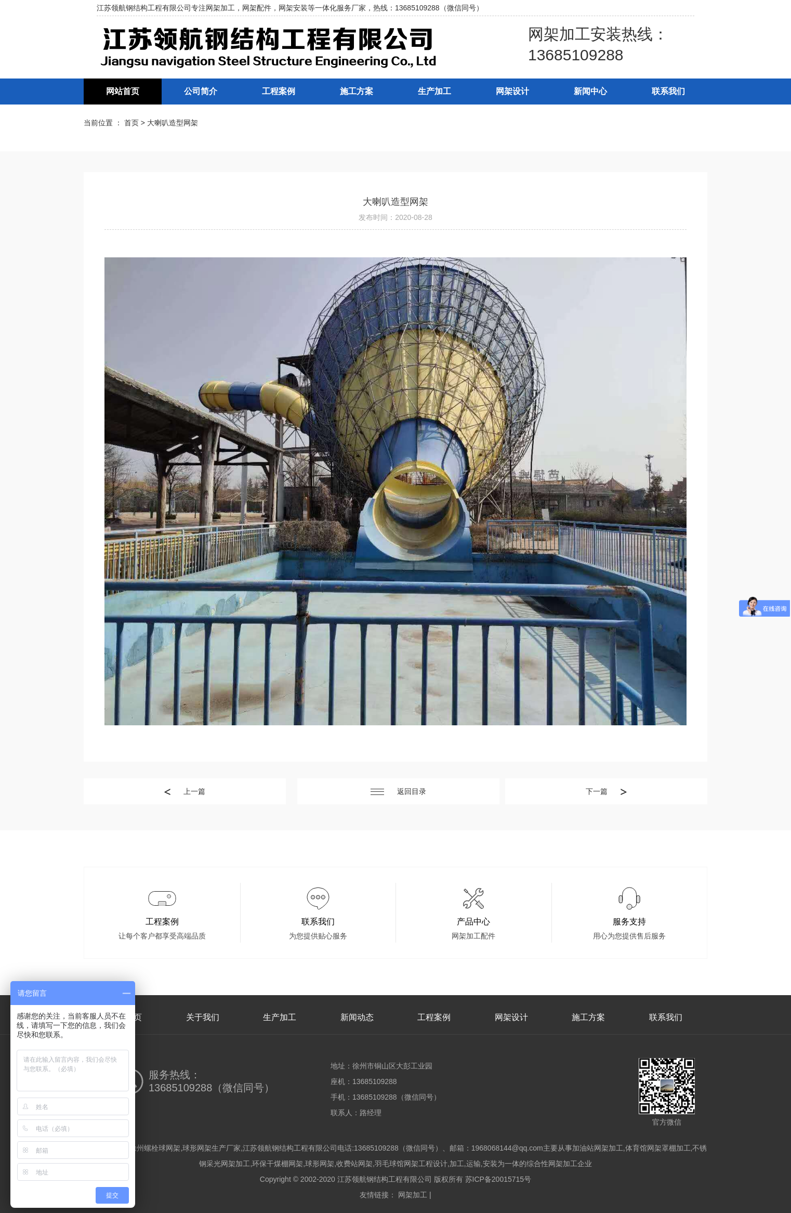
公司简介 (200, 91)
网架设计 (512, 91)
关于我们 (202, 1017)
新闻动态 (357, 1017)
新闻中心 (590, 91)
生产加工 (434, 91)
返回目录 (398, 791)
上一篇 (184, 791)
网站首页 (122, 91)
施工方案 (356, 91)
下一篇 (606, 791)
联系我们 (668, 91)
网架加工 (412, 1195)
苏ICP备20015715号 (498, 1179)
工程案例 (278, 91)
